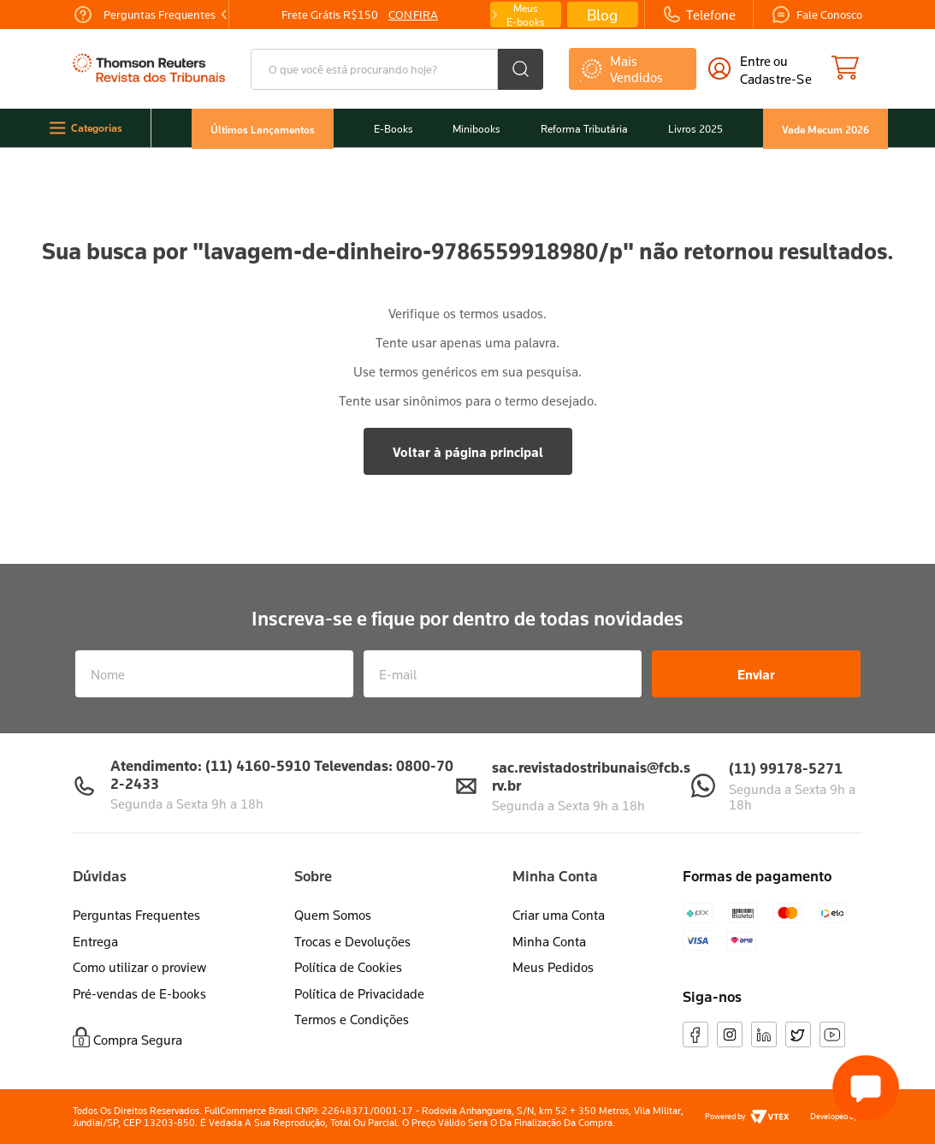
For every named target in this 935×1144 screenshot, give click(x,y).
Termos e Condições (351, 1019)
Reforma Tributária (584, 128)
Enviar (756, 674)
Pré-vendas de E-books (139, 993)
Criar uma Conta (558, 914)
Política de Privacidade (359, 993)
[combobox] (397, 69)
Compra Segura (137, 1039)
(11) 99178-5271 (786, 768)
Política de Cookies (348, 966)
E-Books (393, 128)
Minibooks (476, 128)
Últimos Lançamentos (262, 128)
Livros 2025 (695, 128)
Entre (755, 60)
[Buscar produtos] (520, 69)
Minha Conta (549, 941)
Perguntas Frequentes (136, 914)
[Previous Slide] (224, 14)
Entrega (95, 941)
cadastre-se (776, 78)
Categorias (96, 127)
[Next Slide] (493, 14)
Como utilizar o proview (139, 966)
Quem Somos (332, 914)
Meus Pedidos (553, 966)
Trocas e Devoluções (352, 941)
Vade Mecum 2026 (825, 128)
